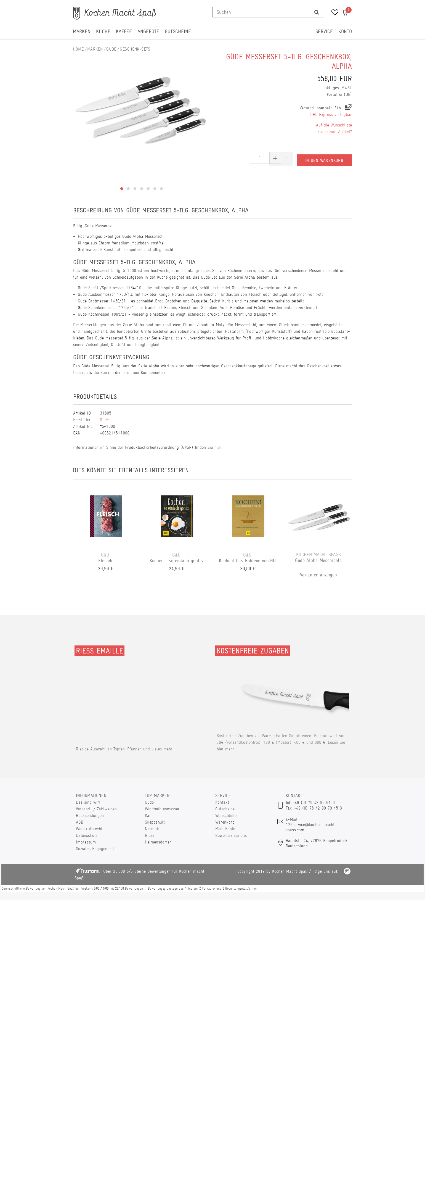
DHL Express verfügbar (331, 114)
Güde (111, 49)
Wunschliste (226, 815)
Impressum (86, 842)
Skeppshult (155, 822)
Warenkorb (225, 822)
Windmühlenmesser (162, 808)
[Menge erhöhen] (275, 158)
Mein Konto (225, 828)
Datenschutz (86, 835)
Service (324, 31)
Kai (147, 815)
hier (217, 447)
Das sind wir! (88, 802)
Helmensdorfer (158, 842)
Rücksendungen (90, 815)
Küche (103, 31)
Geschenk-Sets (135, 49)
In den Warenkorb (324, 157)
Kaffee (124, 31)
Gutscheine (178, 31)
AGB (79, 822)
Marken (82, 31)
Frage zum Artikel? (334, 131)
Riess (149, 835)
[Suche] (317, 12)
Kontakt (222, 802)
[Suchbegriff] (261, 12)
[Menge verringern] (287, 158)
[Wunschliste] (333, 13)
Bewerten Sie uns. (231, 835)
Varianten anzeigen (319, 575)
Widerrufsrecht (89, 828)
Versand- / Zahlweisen (96, 808)
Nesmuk (152, 828)
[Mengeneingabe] (259, 158)
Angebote (148, 31)
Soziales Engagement (95, 848)
